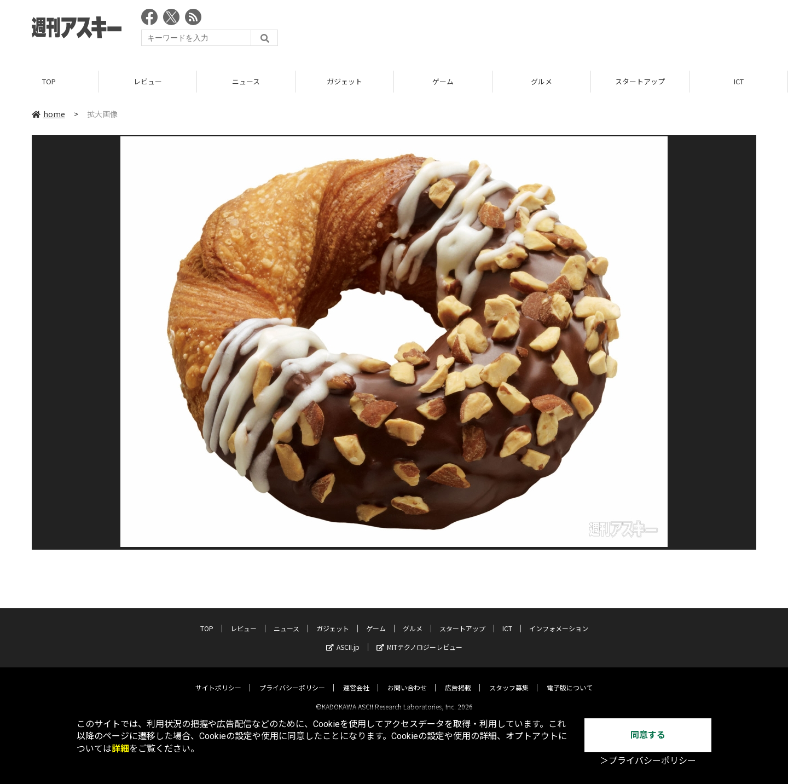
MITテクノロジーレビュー (419, 638)
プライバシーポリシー (292, 678)
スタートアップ (640, 82)
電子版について (570, 678)
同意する (647, 735)
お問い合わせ (407, 678)
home (48, 114)
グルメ (541, 82)
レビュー (148, 82)
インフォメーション (558, 619)
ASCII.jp (343, 638)
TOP (49, 82)
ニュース (246, 82)
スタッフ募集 (509, 678)
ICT (739, 82)
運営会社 (356, 678)
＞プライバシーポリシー (648, 761)
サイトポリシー (218, 678)
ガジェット (344, 82)
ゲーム (443, 82)
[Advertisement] (557, 30)
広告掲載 (458, 678)
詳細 (120, 748)
